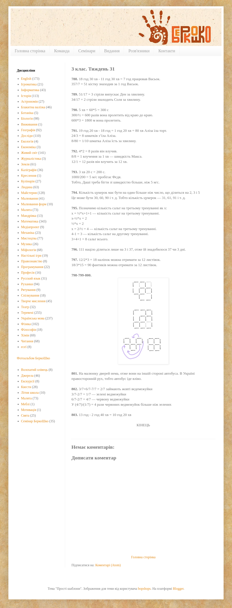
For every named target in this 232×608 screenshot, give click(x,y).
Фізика (26, 324)
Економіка (28, 147)
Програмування (32, 267)
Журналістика (31, 158)
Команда (61, 50)
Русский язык (30, 278)
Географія (28, 130)
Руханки (27, 284)
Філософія (28, 329)
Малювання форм (33, 204)
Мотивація (28, 410)
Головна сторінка (30, 50)
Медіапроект (30, 227)
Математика (29, 221)
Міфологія (28, 250)
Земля (25, 164)
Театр (25, 307)
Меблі (25, 404)
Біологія (27, 118)
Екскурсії (27, 381)
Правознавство (31, 261)
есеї (23, 347)
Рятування (28, 290)
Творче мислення (33, 301)
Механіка (27, 232)
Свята (25, 415)
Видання (112, 50)
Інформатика (30, 90)
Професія (27, 272)
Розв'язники (139, 50)
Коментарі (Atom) (108, 565)
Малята (26, 210)
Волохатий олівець (34, 369)
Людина (26, 187)
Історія (26, 96)
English (26, 78)
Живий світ (29, 152)
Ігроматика (29, 84)
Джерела (27, 375)
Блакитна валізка (33, 107)
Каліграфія (29, 170)
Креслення (28, 175)
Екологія (27, 141)
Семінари (86, 50)
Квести (26, 387)
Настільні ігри (31, 255)
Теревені (27, 312)
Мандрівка (28, 215)
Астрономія (29, 101)
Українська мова (32, 318)
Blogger (178, 588)
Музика (26, 244)
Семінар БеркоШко (35, 421)
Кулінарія (28, 181)
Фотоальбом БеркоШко (33, 358)
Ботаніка (27, 113)
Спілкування (30, 295)
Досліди (27, 135)
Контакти (166, 50)
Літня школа (30, 392)
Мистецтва (29, 238)
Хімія (25, 335)
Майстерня (29, 193)
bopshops (144, 588)
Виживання (29, 124)
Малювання (29, 198)
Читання (27, 341)
